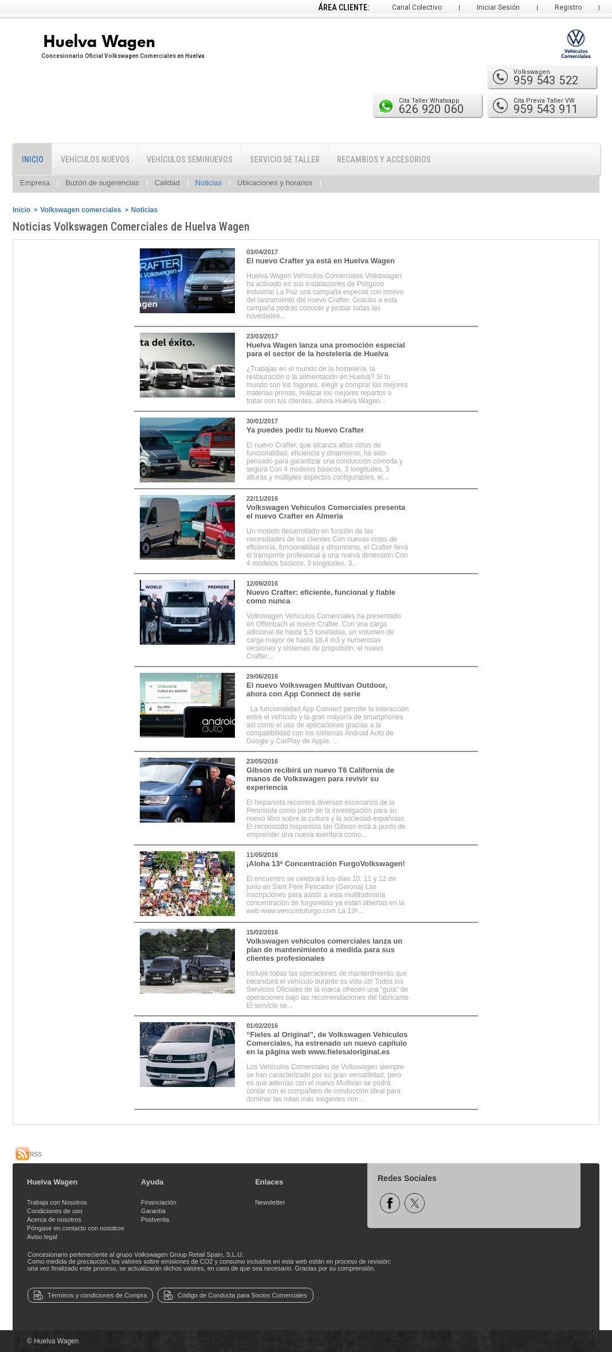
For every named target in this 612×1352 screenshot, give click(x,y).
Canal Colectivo (417, 7)
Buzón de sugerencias (102, 182)
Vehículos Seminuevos (190, 159)
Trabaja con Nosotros (57, 1202)
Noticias (208, 182)
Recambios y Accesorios (384, 159)
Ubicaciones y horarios (275, 182)
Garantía (153, 1210)
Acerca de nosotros (54, 1219)
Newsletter (270, 1202)
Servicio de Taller (285, 159)
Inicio (33, 159)
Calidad (167, 182)
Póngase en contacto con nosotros (75, 1228)
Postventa (155, 1219)
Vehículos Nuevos (95, 159)
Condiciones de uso (55, 1210)
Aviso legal (42, 1236)
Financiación (158, 1202)
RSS (28, 1154)
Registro (568, 7)
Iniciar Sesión (498, 7)
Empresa (35, 182)
